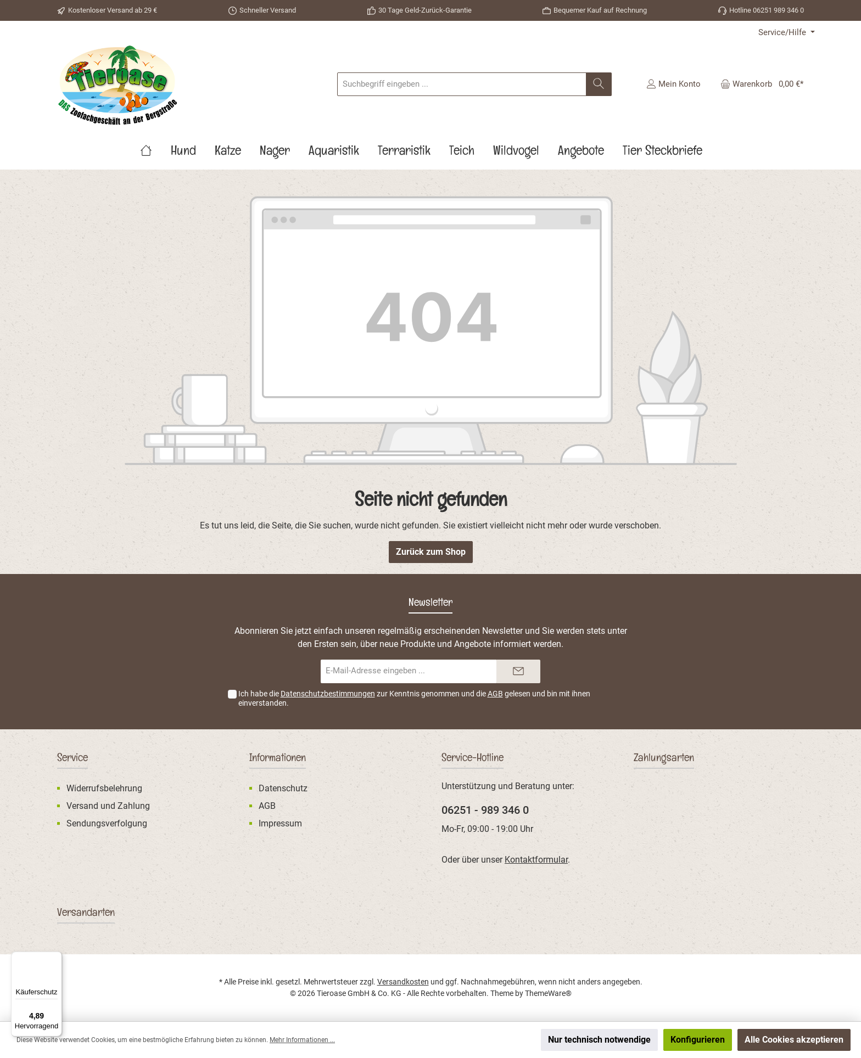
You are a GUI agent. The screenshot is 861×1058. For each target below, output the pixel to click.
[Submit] (518, 671)
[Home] (155, 153)
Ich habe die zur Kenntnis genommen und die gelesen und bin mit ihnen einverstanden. (414, 698)
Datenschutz (283, 788)
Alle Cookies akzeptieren (794, 1039)
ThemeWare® (548, 993)
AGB (495, 693)
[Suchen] (599, 84)
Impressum (280, 823)
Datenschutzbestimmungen (328, 693)
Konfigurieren (697, 1039)
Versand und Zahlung (108, 806)
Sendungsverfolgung (106, 823)
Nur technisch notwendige (599, 1039)
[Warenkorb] (758, 84)
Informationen (277, 759)
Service (72, 759)
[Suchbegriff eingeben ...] (461, 84)
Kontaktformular (536, 859)
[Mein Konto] (673, 84)
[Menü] (55, 958)
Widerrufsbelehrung (104, 788)
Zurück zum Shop (431, 552)
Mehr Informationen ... (302, 1040)
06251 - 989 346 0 (485, 810)
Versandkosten (403, 981)
